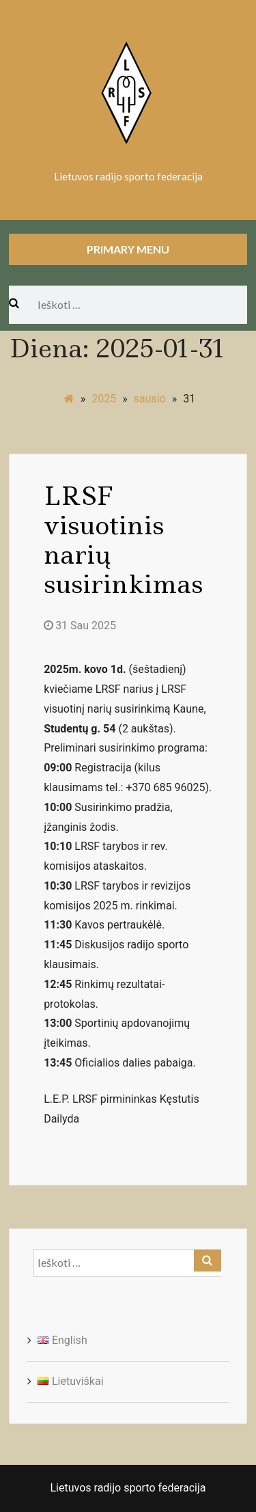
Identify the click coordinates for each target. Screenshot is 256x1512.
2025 (103, 398)
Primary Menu (128, 249)
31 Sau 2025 (80, 625)
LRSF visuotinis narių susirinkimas (123, 540)
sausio (150, 398)
